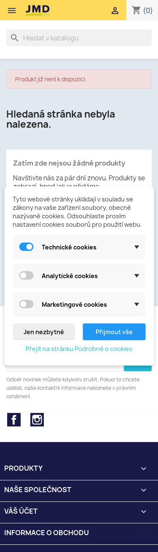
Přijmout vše (114, 332)
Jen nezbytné (44, 332)
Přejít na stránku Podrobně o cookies (79, 349)
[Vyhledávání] (79, 37)
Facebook (14, 419)
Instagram (37, 419)
